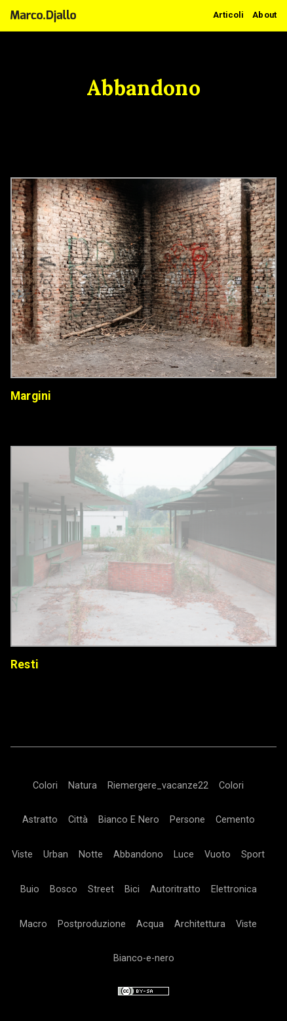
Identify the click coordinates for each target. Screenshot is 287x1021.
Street (101, 889)
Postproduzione (92, 924)
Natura (82, 785)
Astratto (40, 819)
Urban (55, 854)
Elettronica (234, 889)
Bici (132, 889)
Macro (33, 924)
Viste (22, 854)
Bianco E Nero (128, 819)
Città (78, 819)
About (264, 15)
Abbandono (138, 854)
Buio (29, 889)
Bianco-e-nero (143, 958)
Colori (45, 785)
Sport (253, 854)
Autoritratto (175, 889)
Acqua (150, 924)
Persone (187, 819)
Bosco (63, 889)
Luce (184, 854)
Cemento (235, 819)
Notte (91, 854)
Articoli (228, 15)
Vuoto (217, 854)
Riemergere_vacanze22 (157, 785)
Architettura (199, 924)
